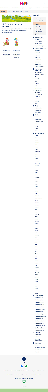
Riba (36, 284)
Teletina (36, 270)
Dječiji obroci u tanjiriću (39, 34)
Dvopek (36, 260)
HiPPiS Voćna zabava (39, 20)
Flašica (36, 128)
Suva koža (37, 337)
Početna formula (38, 41)
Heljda (36, 244)
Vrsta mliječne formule (39, 38)
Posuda (36, 126)
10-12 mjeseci (38, 59)
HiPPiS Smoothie (38, 18)
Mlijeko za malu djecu (39, 46)
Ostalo (36, 131)
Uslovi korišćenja (20, 374)
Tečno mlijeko (38, 112)
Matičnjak (37, 267)
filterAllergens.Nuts (39, 311)
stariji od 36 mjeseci (39, 66)
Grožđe (36, 154)
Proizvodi (3, 11)
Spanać (36, 219)
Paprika (36, 191)
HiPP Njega (32, 370)
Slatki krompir (38, 233)
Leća (36, 209)
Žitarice (36, 263)
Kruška (36, 170)
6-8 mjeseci (37, 55)
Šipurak (36, 184)
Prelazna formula (38, 43)
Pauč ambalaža (38, 119)
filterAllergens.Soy (39, 300)
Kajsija (36, 137)
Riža (36, 237)
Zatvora (36, 103)
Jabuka (36, 135)
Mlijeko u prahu (38, 108)
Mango (36, 158)
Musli (36, 265)
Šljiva (36, 174)
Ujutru (36, 76)
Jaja (35, 286)
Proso (36, 246)
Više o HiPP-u (33, 374)
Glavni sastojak (39, 133)
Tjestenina (37, 235)
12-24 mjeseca (38, 62)
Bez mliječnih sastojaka (40, 347)
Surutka (36, 293)
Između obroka (38, 88)
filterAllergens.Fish (39, 318)
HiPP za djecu (25, 370)
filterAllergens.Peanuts (40, 309)
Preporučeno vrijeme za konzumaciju (38, 70)
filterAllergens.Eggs (39, 302)
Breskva (36, 168)
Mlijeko (36, 288)
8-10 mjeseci (37, 57)
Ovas (36, 249)
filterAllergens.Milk (39, 297)
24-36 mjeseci (38, 64)
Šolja (36, 124)
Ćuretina (36, 281)
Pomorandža (37, 163)
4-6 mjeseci (37, 52)
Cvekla (36, 188)
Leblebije (37, 202)
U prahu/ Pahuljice (39, 121)
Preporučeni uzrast (40, 48)
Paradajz (36, 223)
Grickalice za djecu (38, 31)
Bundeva (37, 221)
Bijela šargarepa (38, 198)
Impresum (27, 374)
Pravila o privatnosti (11, 374)
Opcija (37, 106)
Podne (36, 81)
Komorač (37, 207)
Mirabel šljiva (37, 177)
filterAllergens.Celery (39, 323)
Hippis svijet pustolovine (17, 11)
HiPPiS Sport (37, 26)
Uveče (36, 85)
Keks (36, 258)
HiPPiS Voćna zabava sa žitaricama (39, 23)
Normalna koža (38, 334)
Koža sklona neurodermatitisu (38, 340)
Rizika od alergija (38, 94)
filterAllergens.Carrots (39, 327)
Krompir (36, 230)
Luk (35, 212)
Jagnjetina (37, 277)
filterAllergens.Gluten (39, 307)
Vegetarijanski (38, 349)
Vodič (9, 11)
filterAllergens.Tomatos (40, 325)
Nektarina (37, 161)
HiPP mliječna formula (7, 370)
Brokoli (36, 193)
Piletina (36, 279)
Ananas (36, 172)
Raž (35, 251)
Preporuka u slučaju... (38, 91)
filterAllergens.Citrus (39, 330)
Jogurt (36, 291)
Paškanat (37, 214)
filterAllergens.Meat (39, 321)
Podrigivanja (37, 96)
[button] (44, 3)
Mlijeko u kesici (38, 110)
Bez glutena (37, 345)
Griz (35, 256)
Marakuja (37, 165)
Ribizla (36, 149)
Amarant (37, 239)
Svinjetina (37, 272)
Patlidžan (37, 205)
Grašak (36, 216)
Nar (35, 179)
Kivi (35, 156)
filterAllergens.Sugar (39, 314)
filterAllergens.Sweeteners (40, 316)
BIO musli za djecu (38, 29)
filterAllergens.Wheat (39, 304)
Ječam (36, 242)
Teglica (36, 117)
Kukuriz (36, 228)
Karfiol (36, 200)
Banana (36, 140)
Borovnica (37, 142)
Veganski (37, 352)
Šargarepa (37, 195)
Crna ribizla (37, 151)
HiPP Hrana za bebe (17, 370)
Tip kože (37, 332)
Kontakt (26, 11)
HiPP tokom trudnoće (40, 370)
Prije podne (37, 78)
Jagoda (36, 186)
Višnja (36, 144)
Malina (36, 181)
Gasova (36, 98)
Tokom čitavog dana (39, 74)
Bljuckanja (37, 101)
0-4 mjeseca (37, 50)
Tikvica (36, 226)
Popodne (37, 83)
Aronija (36, 147)
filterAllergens (39, 295)
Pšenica (36, 253)
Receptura (38, 343)
